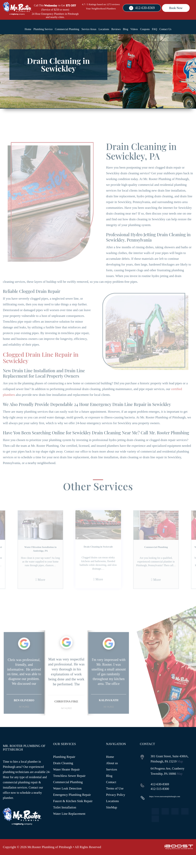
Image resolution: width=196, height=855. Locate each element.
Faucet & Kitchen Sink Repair (73, 801)
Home (28, 29)
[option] (24, 684)
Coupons (145, 29)
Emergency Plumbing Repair (72, 795)
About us (112, 763)
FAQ (154, 29)
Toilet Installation (64, 807)
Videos (134, 29)
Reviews (116, 29)
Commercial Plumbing (67, 29)
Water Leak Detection (67, 788)
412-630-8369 (145, 8)
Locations (104, 29)
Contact (111, 782)
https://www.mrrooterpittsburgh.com (164, 796)
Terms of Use (114, 788)
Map (180, 761)
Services (111, 769)
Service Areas (89, 29)
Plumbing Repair (64, 757)
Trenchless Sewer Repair (69, 776)
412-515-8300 (160, 789)
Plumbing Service (43, 29)
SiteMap (111, 807)
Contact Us (165, 29)
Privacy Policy (115, 795)
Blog (125, 29)
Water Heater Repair (66, 769)
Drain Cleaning (63, 763)
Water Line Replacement (69, 814)
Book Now (176, 8)
